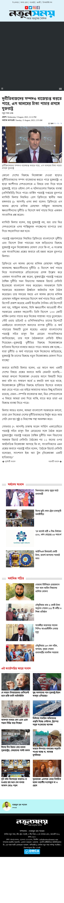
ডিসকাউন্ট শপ (47, 3)
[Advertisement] (32, 54)
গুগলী (39, 3)
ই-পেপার (15, 3)
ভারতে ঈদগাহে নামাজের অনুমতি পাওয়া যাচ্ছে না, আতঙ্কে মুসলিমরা (47, 752)
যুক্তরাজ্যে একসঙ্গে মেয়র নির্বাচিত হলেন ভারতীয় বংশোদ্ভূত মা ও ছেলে (47, 782)
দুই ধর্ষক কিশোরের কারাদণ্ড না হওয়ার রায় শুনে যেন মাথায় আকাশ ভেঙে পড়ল (14, 782)
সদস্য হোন (24, 3)
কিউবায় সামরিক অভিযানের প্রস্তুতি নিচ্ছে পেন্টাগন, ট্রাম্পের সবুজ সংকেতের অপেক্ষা (45, 721)
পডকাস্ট (32, 3)
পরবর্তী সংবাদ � (55, 462)
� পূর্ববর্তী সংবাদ (8, 462)
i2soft (38, 848)
